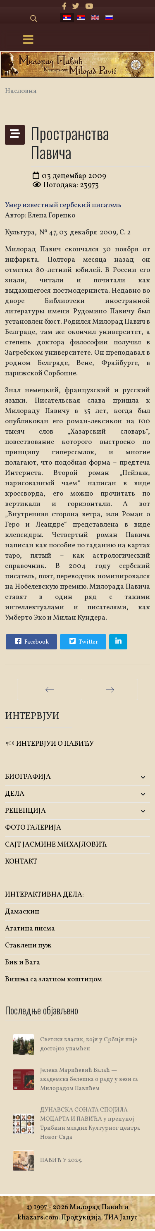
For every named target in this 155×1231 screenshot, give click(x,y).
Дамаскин (22, 911)
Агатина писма (30, 928)
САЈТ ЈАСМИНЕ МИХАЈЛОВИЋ (56, 844)
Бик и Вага (22, 962)
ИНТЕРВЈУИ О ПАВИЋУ (49, 744)
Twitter (82, 641)
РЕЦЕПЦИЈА (25, 811)
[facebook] (64, 7)
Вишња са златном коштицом (53, 979)
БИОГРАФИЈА (28, 777)
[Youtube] (89, 7)
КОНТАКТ (21, 861)
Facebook (31, 641)
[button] (126, 777)
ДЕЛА (14, 794)
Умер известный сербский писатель (63, 205)
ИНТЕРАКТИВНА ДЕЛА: (44, 894)
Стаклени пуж (28, 945)
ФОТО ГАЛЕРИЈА (33, 828)
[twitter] (75, 7)
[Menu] (28, 40)
